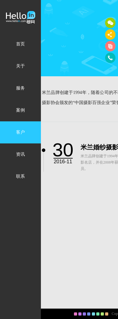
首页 (20, 44)
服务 (20, 88)
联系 (20, 176)
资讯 (20, 154)
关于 (20, 66)
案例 (20, 110)
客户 (20, 132)
